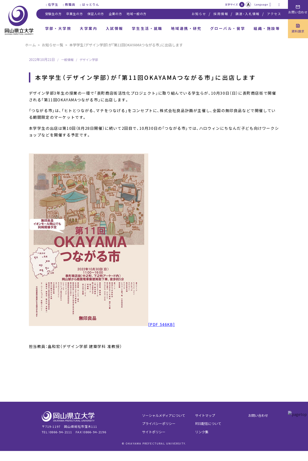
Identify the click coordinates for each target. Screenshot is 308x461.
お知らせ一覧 (52, 44)
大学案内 (88, 28)
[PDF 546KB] (102, 324)
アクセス (274, 13)
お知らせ (199, 13)
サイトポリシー (153, 431)
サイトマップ (205, 415)
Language (261, 4)
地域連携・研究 (186, 28)
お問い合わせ (258, 415)
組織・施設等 (267, 28)
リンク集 (201, 431)
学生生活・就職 (147, 28)
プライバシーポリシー (158, 423)
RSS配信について (208, 423)
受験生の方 (53, 13)
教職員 (70, 4)
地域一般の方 (136, 13)
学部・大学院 (58, 28)
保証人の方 (95, 13)
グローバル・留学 (227, 28)
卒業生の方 (74, 13)
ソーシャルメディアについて (163, 415)
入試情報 (114, 28)
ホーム (30, 44)
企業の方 (115, 13)
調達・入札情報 (247, 13)
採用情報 (220, 13)
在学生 (53, 4)
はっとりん (90, 4)
